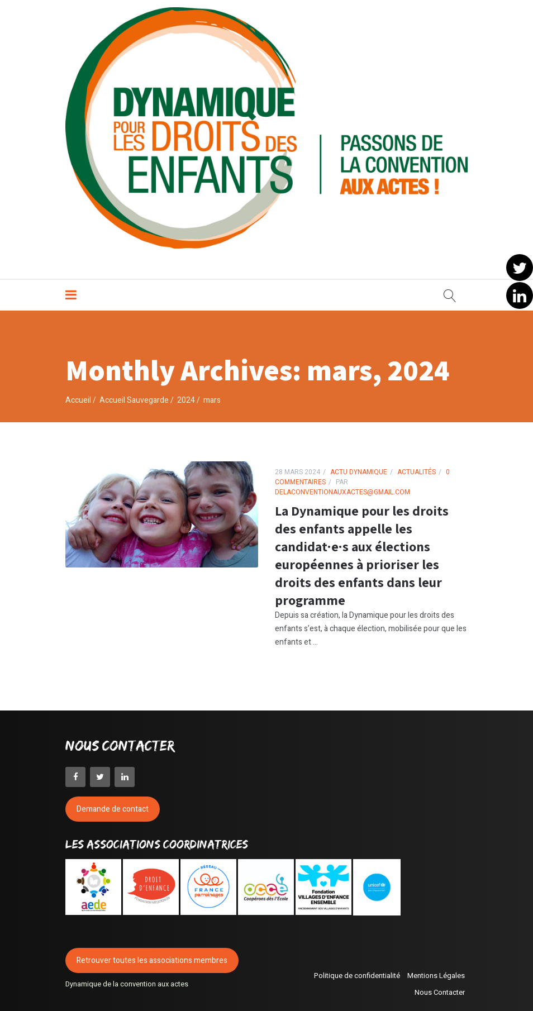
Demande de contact (113, 805)
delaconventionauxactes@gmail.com (342, 489)
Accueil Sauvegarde (134, 396)
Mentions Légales (436, 971)
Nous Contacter (440, 988)
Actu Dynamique (358, 469)
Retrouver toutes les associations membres (152, 956)
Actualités (416, 469)
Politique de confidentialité (357, 971)
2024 (186, 396)
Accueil (78, 396)
